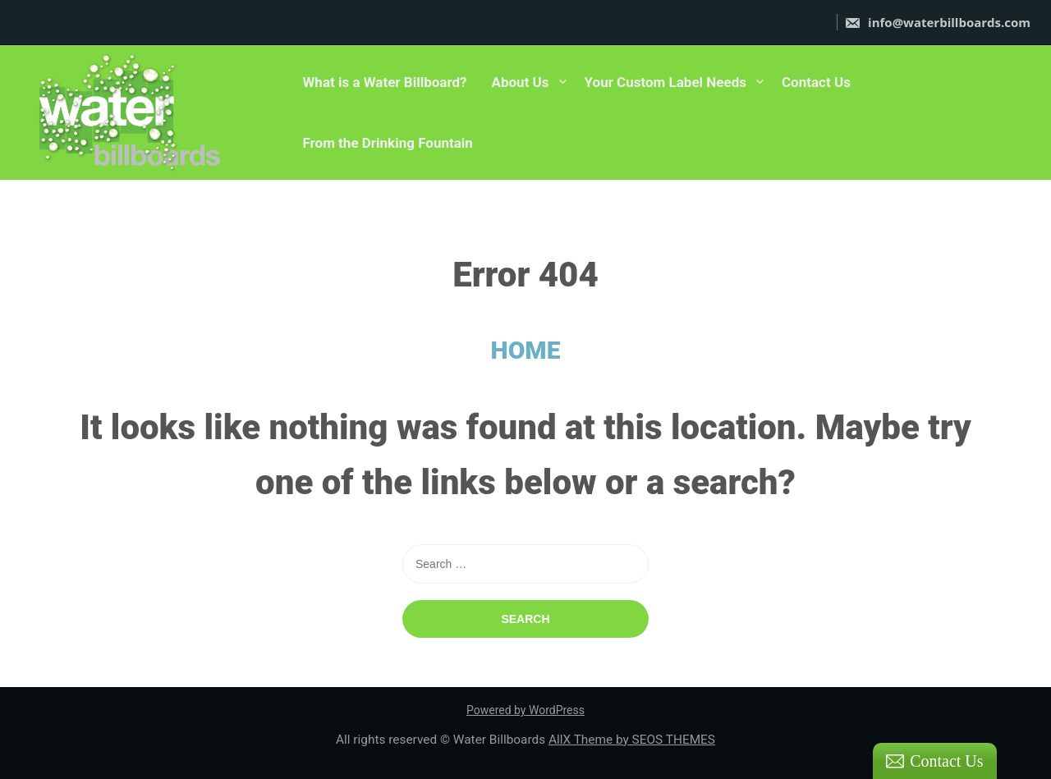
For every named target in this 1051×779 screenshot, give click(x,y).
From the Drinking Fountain (387, 143)
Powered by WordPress (525, 710)
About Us (520, 82)
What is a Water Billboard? (384, 82)
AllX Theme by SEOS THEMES (631, 739)
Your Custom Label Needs (665, 82)
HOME (526, 350)
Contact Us (816, 82)
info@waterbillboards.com (937, 22)
